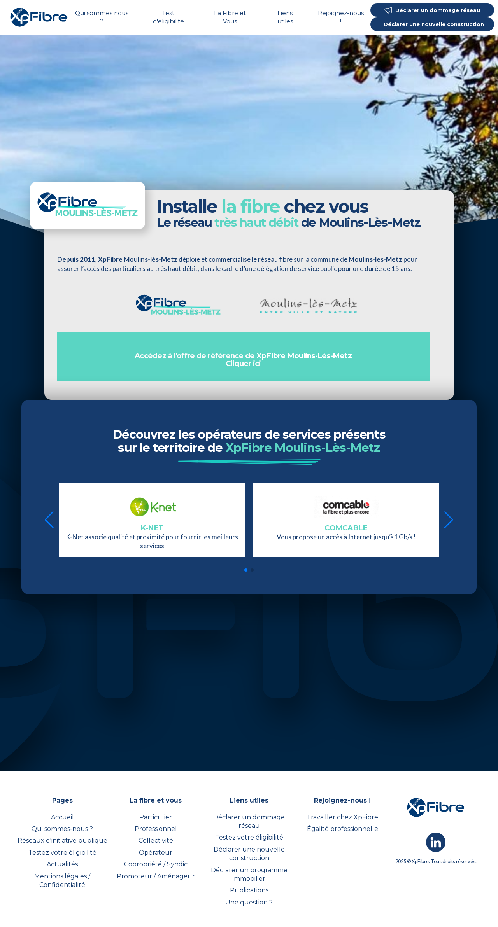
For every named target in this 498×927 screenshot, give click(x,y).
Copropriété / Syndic (156, 864)
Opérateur (155, 852)
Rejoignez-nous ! (341, 17)
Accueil (62, 817)
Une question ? (249, 902)
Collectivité (156, 840)
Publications (249, 890)
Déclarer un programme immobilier (249, 874)
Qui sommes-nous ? (62, 829)
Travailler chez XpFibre (342, 817)
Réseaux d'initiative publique (62, 840)
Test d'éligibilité (168, 17)
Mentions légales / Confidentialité (62, 881)
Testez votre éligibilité (62, 852)
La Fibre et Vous (230, 17)
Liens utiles (285, 17)
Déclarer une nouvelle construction (249, 854)
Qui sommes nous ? (101, 17)
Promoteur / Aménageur (156, 876)
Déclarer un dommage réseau (249, 821)
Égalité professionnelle (342, 829)
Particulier (155, 817)
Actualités (62, 864)
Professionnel (156, 829)
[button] (49, 519)
